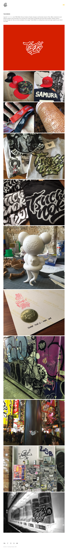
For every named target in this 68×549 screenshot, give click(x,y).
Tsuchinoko (10, 17)
